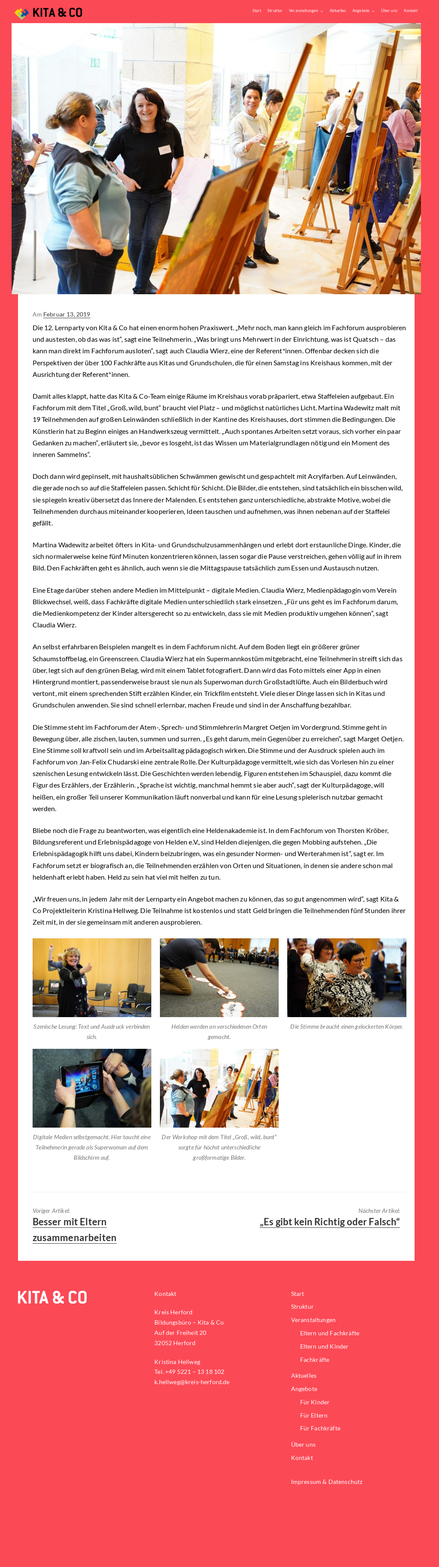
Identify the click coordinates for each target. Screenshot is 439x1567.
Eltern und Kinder (324, 1346)
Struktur (275, 10)
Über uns (389, 10)
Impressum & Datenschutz (327, 1481)
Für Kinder (315, 1402)
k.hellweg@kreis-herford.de (191, 1381)
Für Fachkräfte (320, 1428)
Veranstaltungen (303, 10)
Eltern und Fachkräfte (329, 1333)
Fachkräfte (315, 1359)
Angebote (361, 10)
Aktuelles (338, 10)
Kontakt (410, 10)
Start (256, 10)
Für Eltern (314, 1415)
